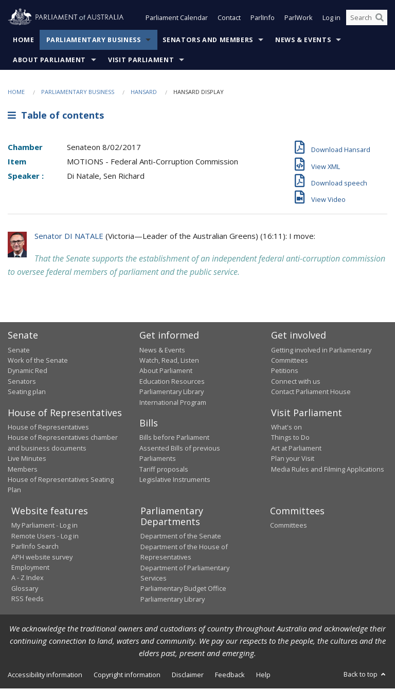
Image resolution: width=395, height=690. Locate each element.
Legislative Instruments (174, 480)
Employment (30, 568)
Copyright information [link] (127, 675)
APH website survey (42, 558)
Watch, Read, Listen (169, 361)
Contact (229, 19)
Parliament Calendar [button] (177, 19)
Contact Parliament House (311, 393)
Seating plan (27, 393)
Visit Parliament (141, 61)
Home (23, 40)
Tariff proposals (163, 470)
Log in (331, 19)
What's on (286, 428)
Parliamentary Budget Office (183, 589)
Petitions (284, 372)
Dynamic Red (27, 372)
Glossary (24, 589)
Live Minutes (27, 459)
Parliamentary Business (93, 40)
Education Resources (172, 382)
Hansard (144, 93)
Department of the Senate (180, 537)
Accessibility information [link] (45, 675)
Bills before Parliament (174, 438)
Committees (288, 526)
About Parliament (49, 61)
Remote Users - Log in (45, 537)
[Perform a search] (379, 19)
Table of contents (56, 116)
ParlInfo (262, 19)
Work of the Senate (38, 361)
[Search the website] (366, 19)
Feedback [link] (230, 675)
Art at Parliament (296, 449)
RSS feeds (27, 599)
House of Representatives (48, 428)
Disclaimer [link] (188, 675)
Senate (19, 351)
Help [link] (263, 675)
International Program (172, 403)
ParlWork (298, 19)
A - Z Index (27, 579)
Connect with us (295, 382)
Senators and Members (208, 40)
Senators (22, 382)
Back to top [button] (365, 675)
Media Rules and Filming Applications (327, 470)
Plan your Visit (292, 459)
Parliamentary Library (171, 393)
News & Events (303, 40)
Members (23, 470)
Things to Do (290, 438)
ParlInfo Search (35, 547)
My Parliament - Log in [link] (44, 526)
